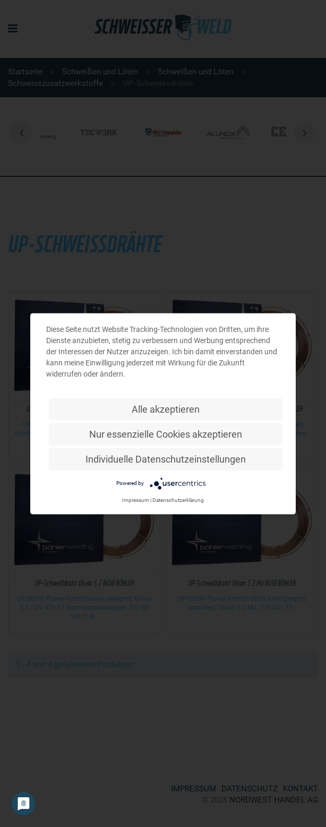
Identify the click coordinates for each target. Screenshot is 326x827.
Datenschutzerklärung (178, 499)
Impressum (135, 499)
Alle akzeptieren (166, 408)
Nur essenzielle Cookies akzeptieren (165, 433)
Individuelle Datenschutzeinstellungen (165, 458)
